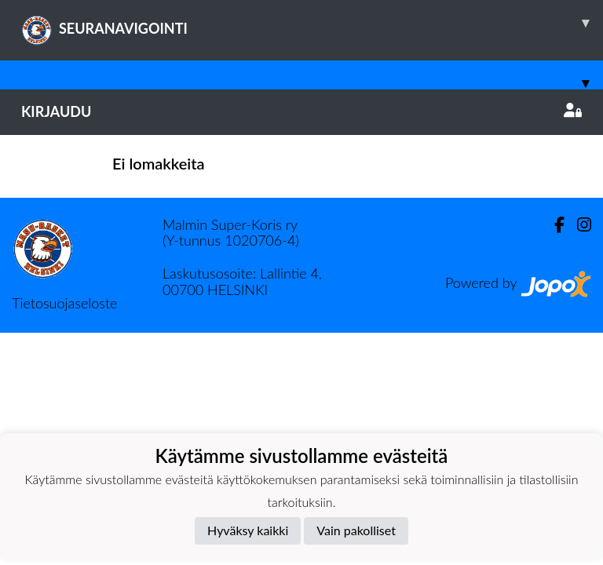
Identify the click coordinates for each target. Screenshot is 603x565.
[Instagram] (578, 225)
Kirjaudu (301, 111)
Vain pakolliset (356, 530)
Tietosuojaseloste (64, 303)
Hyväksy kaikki (247, 530)
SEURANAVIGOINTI (312, 23)
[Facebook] (553, 225)
